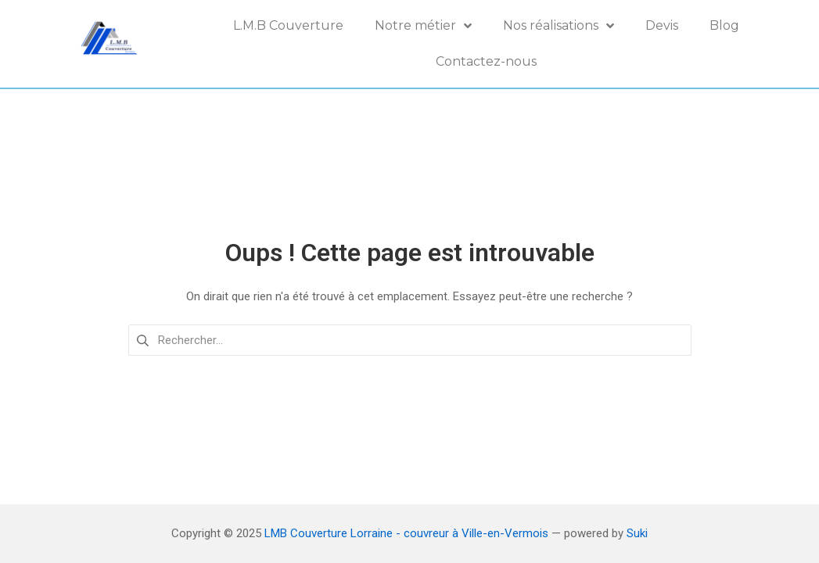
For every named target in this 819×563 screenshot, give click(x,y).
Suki (637, 533)
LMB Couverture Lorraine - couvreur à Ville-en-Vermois (406, 533)
